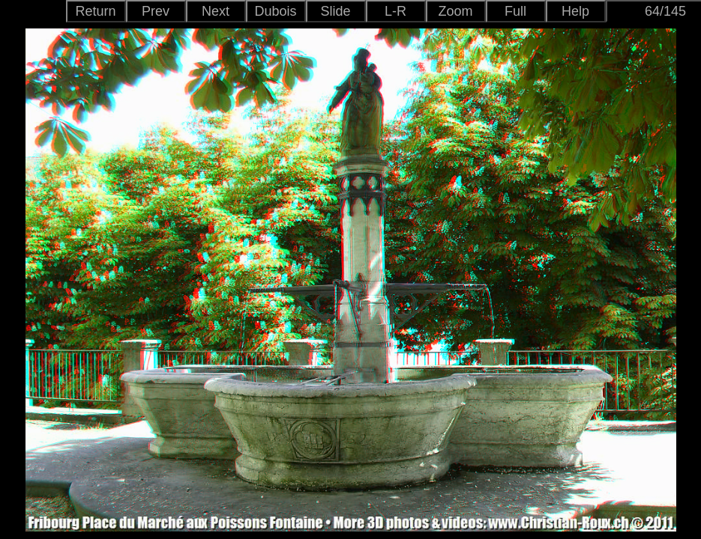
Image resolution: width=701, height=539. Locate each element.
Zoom (455, 11)
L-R (395, 11)
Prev (155, 11)
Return (95, 11)
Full (515, 11)
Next (215, 11)
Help (575, 11)
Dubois (275, 11)
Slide (335, 11)
